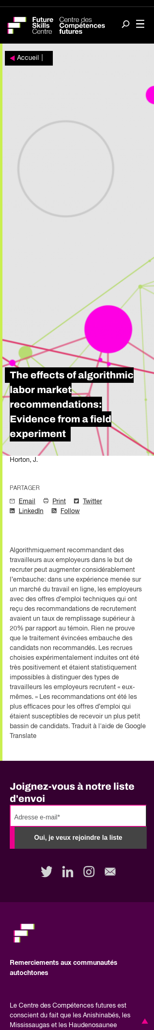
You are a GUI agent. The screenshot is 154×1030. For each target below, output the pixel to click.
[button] (143, 1021)
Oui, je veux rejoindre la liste (78, 837)
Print (59, 502)
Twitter (92, 502)
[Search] (125, 25)
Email (27, 502)
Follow (70, 511)
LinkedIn (31, 511)
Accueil (28, 58)
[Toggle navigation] (140, 24)
